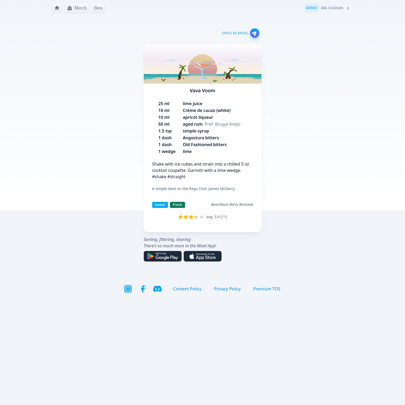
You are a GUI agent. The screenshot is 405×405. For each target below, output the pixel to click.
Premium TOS (266, 289)
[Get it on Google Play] (163, 256)
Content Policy (187, 289)
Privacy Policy (227, 289)
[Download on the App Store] (203, 256)
